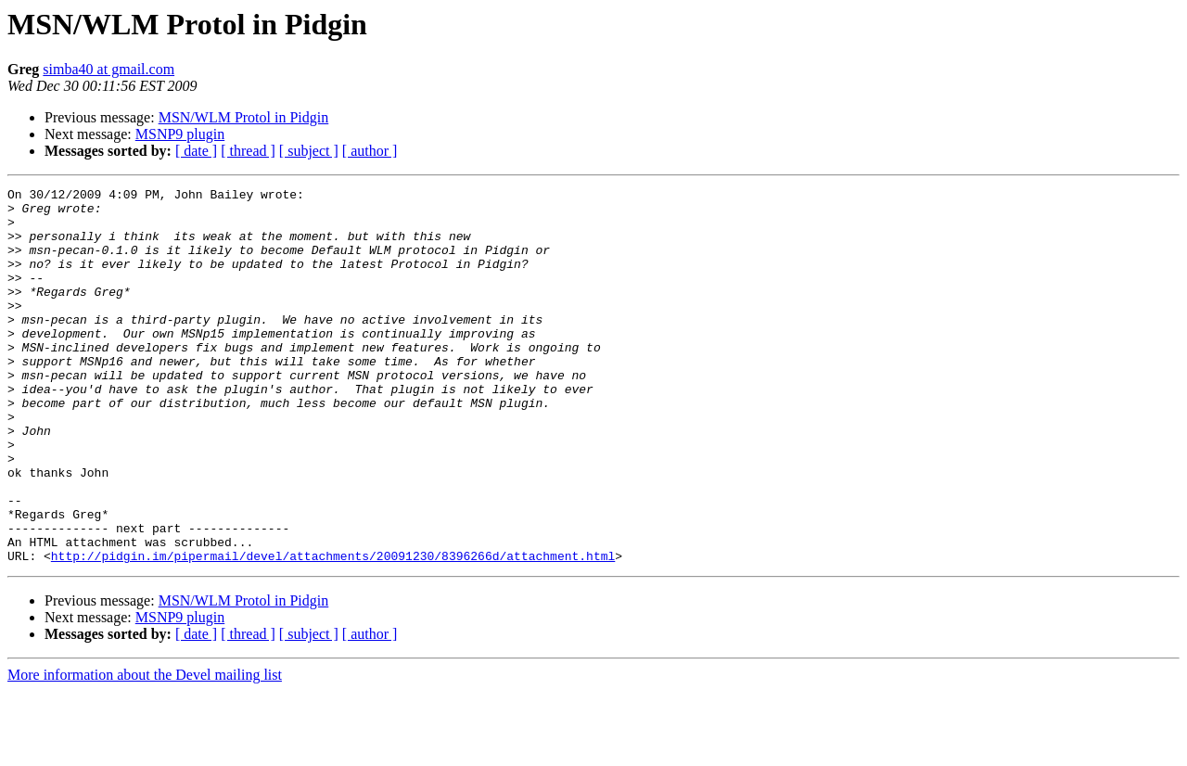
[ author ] (370, 151)
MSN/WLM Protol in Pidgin (244, 117)
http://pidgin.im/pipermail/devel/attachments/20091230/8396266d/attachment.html (333, 630)
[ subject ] (308, 151)
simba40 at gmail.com (108, 69)
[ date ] (196, 151)
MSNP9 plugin (179, 134)
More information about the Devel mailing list (144, 750)
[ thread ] (248, 151)
